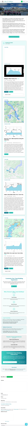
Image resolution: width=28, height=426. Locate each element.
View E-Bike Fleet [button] (21, 362)
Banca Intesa (16, 409)
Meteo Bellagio (7, 421)
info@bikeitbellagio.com (4, 394)
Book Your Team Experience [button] (14, 36)
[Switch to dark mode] (27, 1)
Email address (3, 425)
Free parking (8, 410)
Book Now (11, 91)
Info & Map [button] (6, 91)
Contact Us (14, 286)
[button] (22, 1)
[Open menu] (0, 1)
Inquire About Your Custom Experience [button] (10, 362)
